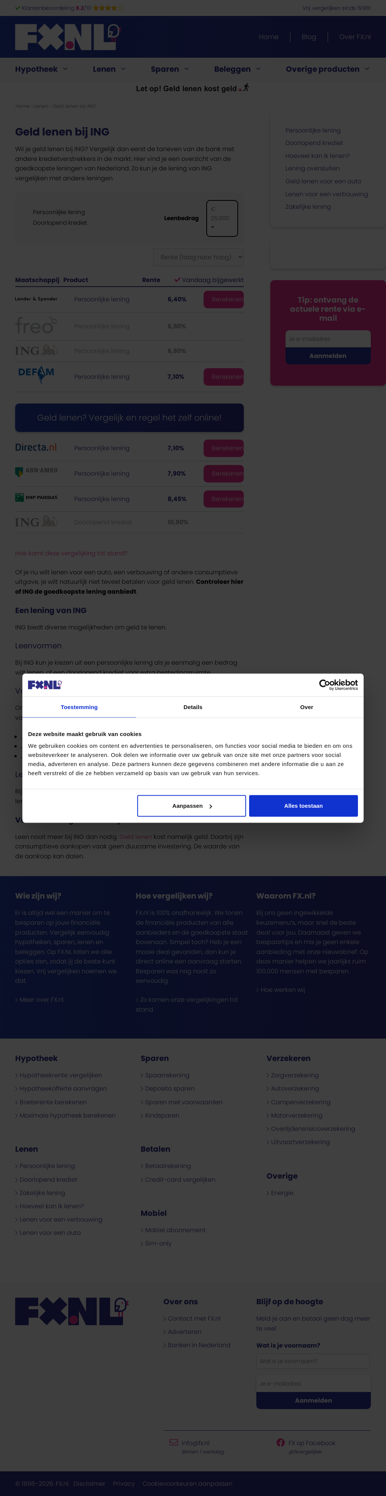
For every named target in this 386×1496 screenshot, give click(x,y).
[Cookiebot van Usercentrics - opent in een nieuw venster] (325, 684)
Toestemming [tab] (79, 706)
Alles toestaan (303, 805)
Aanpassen (192, 805)
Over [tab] (307, 706)
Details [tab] (193, 706)
